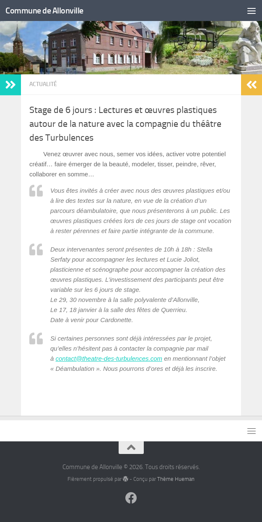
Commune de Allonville (46, 10)
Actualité (43, 84)
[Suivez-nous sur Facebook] (131, 498)
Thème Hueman (176, 479)
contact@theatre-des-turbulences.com (109, 358)
